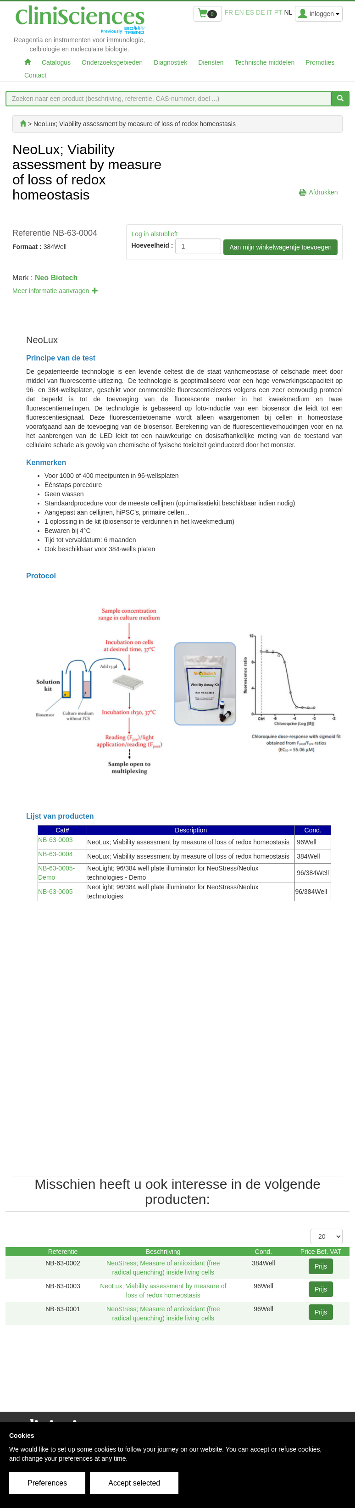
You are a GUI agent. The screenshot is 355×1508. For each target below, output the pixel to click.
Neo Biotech (56, 278)
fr (229, 12)
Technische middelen (265, 62)
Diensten (210, 62)
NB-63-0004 (55, 854)
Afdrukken (323, 192)
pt (278, 12)
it (269, 12)
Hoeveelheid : (152, 245)
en (239, 12)
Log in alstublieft (154, 234)
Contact (35, 75)
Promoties (319, 62)
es (249, 12)
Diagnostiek (170, 62)
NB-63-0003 (55, 839)
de (260, 12)
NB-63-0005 (55, 891)
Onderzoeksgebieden (112, 62)
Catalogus (56, 62)
